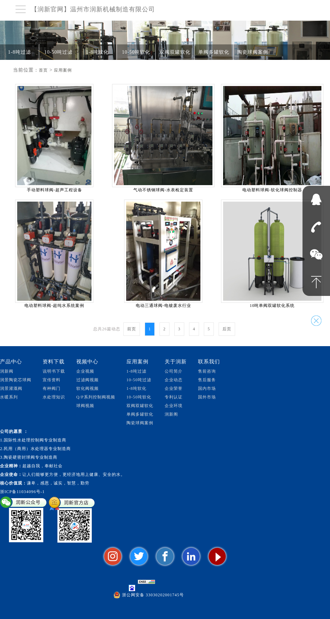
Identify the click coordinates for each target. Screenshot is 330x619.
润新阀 (6, 371)
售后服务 (207, 379)
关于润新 (176, 361)
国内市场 (207, 388)
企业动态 (174, 379)
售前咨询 (207, 371)
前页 (131, 329)
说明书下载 (54, 371)
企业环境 (174, 405)
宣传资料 (51, 379)
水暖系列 (9, 397)
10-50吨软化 (136, 52)
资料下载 (54, 361)
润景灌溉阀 (11, 388)
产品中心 (11, 361)
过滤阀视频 (87, 379)
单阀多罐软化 (213, 52)
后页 (226, 329)
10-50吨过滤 (58, 52)
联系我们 (209, 361)
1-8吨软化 (97, 52)
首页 (43, 70)
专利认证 (174, 397)
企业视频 (85, 371)
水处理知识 (54, 397)
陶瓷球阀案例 (252, 52)
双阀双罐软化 (175, 52)
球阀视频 (85, 405)
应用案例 (63, 70)
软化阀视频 (87, 388)
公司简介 (174, 371)
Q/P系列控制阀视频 (95, 397)
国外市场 (207, 397)
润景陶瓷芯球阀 (15, 379)
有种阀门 (51, 388)
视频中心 (87, 361)
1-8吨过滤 (19, 52)
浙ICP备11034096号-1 (22, 491)
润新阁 (171, 414)
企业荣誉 (174, 388)
